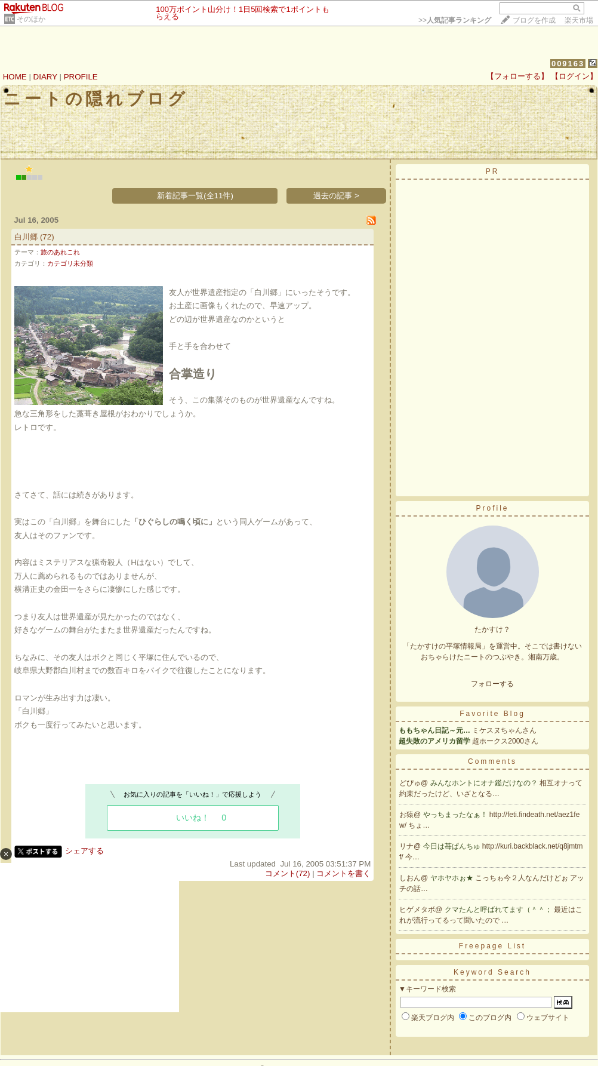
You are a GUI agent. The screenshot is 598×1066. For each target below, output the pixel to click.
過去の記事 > (336, 195)
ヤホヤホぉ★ (452, 878)
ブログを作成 (534, 20)
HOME (15, 76)
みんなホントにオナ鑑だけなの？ (485, 783)
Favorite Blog (492, 713)
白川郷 (26, 236)
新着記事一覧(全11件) (195, 195)
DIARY (45, 76)
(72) (47, 236)
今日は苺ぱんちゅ (452, 846)
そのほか (31, 19)
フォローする (492, 684)
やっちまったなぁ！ (456, 814)
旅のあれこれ (60, 252)
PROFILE (81, 76)
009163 (567, 63)
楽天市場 (579, 20)
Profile (492, 508)
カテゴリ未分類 (70, 263)
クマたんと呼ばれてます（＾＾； (499, 909)
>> (454, 20)
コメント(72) (287, 873)
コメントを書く (343, 873)
